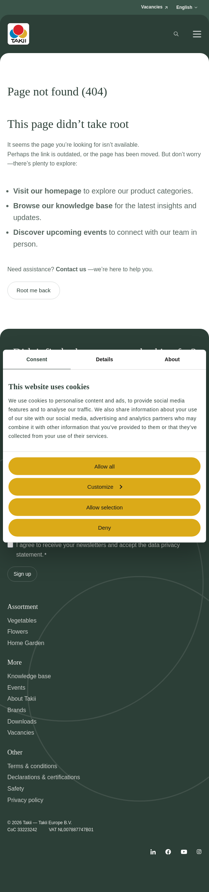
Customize (104, 487)
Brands (16, 710)
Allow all (104, 466)
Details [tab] (104, 359)
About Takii (21, 699)
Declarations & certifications (43, 777)
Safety (15, 788)
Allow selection (104, 507)
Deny (104, 528)
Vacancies (20, 732)
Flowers (17, 631)
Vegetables (21, 620)
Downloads (21, 721)
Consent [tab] (36, 359)
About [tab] (172, 359)
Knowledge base (29, 676)
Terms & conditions (32, 766)
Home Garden (26, 643)
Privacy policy (25, 800)
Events (16, 687)
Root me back (34, 290)
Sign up (22, 574)
